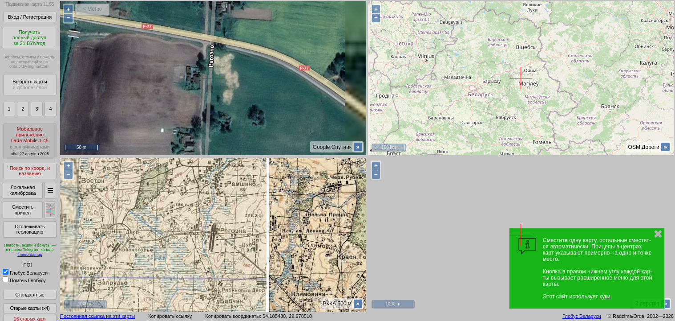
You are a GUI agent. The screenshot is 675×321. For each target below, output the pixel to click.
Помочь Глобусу (24, 280)
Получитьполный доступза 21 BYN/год (29, 37)
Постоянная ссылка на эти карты (97, 316)
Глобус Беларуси (25, 273)
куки (604, 296)
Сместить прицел (22, 209)
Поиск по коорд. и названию (30, 171)
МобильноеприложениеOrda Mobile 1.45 (30, 141)
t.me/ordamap (29, 254)
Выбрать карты (29, 84)
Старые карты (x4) (29, 308)
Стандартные (29, 294)
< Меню (92, 9)
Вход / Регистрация (30, 17)
